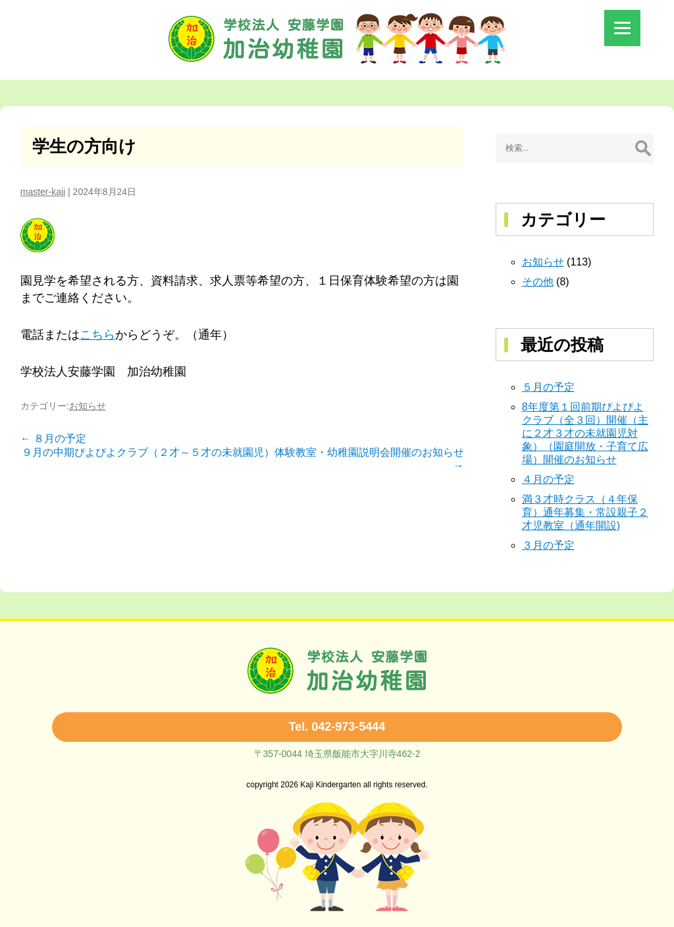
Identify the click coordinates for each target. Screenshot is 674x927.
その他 (538, 281)
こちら (97, 334)
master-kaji (42, 191)
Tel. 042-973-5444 (337, 726)
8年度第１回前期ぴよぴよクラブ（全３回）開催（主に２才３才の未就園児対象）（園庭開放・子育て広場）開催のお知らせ (585, 433)
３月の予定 (548, 545)
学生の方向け (84, 146)
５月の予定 (548, 387)
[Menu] (622, 28)
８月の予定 (53, 438)
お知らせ (87, 406)
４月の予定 (548, 479)
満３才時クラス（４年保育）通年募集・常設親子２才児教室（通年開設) (585, 512)
